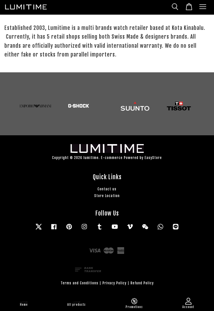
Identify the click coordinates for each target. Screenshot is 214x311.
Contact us (107, 189)
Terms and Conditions (79, 283)
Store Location (107, 196)
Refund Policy (142, 283)
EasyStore (153, 158)
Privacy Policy (114, 283)
